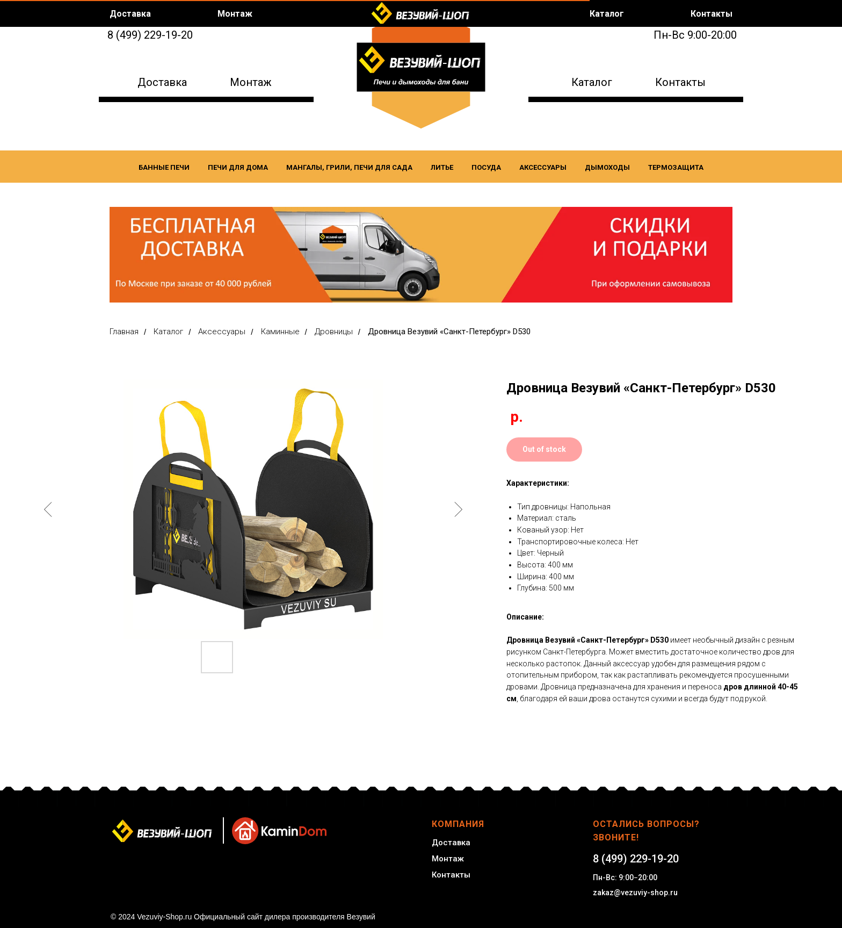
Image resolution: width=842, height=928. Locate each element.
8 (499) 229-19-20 (150, 34)
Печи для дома (238, 167)
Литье (442, 167)
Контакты (680, 82)
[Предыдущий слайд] (48, 509)
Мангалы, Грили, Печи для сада (349, 167)
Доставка (162, 82)
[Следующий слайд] (458, 509)
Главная (124, 331)
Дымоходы (607, 167)
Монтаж (251, 82)
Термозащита (675, 167)
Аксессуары (543, 167)
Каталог (591, 82)
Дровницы (334, 331)
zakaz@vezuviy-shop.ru (635, 892)
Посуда (486, 167)
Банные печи (164, 167)
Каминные (280, 331)
